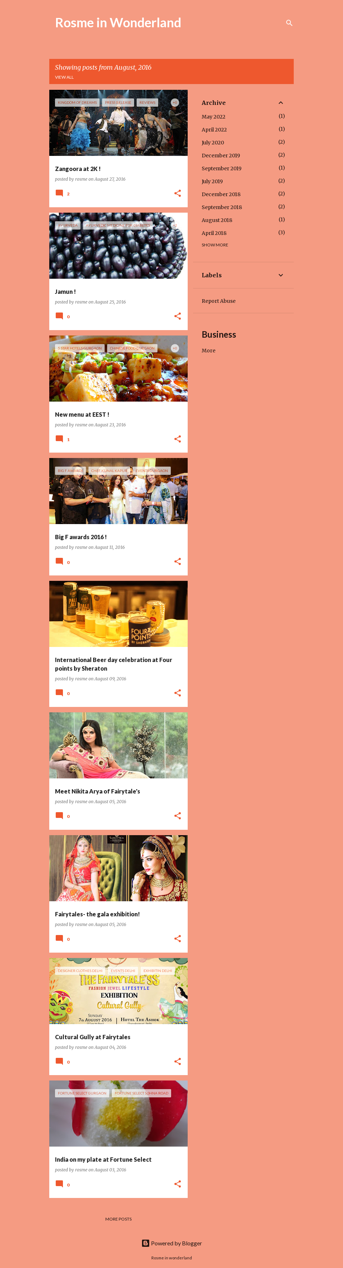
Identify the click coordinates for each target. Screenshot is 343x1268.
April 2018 (214, 233)
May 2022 (213, 117)
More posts (118, 1219)
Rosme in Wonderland (118, 22)
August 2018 (217, 220)
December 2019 (221, 155)
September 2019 (222, 168)
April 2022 (214, 129)
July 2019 (212, 181)
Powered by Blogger (171, 1243)
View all (64, 77)
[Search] (289, 23)
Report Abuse (218, 301)
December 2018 (221, 194)
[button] (177, 194)
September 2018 (222, 207)
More (208, 350)
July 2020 (213, 142)
